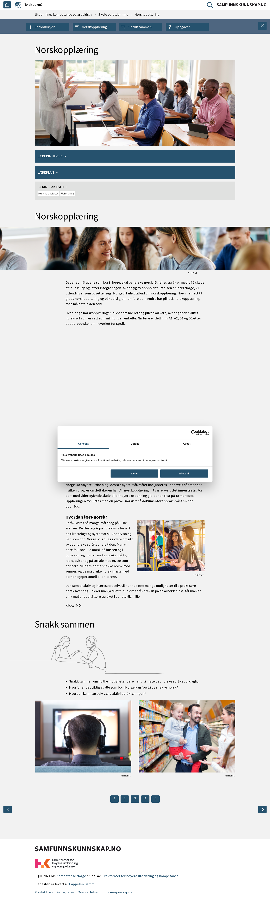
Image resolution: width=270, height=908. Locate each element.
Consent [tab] (83, 443)
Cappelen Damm (81, 884)
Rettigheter (65, 892)
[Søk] (210, 5)
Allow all (184, 473)
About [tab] (186, 443)
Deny (134, 473)
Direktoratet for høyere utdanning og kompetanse (139, 876)
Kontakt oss (44, 892)
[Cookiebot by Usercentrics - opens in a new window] (194, 432)
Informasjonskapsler (118, 892)
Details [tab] (135, 443)
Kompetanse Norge (71, 876)
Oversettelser (88, 892)
